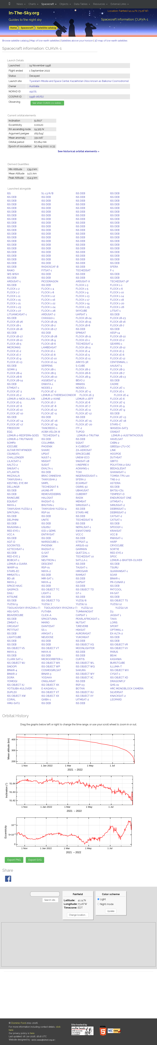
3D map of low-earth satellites (111, 40)
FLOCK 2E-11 (83, 409)
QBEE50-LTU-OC (120, 446)
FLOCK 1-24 (48, 307)
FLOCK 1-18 (117, 299)
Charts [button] (32, 4)
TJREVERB (82, 626)
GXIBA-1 (46, 699)
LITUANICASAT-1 (17, 314)
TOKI (79, 472)
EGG (9, 431)
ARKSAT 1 (47, 633)
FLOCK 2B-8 (14, 376)
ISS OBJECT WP (50, 666)
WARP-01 (12, 567)
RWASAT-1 (116, 538)
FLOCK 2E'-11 (49, 413)
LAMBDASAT (49, 347)
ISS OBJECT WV (119, 670)
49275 (32, 91)
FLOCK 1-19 (83, 303)
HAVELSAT (116, 439)
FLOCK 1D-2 (117, 340)
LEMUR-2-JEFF (84, 398)
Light (101, 899)
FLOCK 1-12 (48, 296)
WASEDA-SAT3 (119, 428)
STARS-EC (13, 571)
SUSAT (45, 464)
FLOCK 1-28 (48, 310)
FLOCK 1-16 (48, 299)
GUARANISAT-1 (119, 571)
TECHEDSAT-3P (119, 281)
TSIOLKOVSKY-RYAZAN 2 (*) (60, 607)
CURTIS (80, 659)
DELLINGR (13, 486)
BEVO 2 (80, 380)
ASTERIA (115, 483)
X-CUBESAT (83, 446)
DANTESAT (48, 626)
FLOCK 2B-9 (83, 376)
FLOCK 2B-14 (15, 380)
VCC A (10, 534)
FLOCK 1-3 (82, 285)
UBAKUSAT (82, 490)
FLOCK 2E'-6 (14, 406)
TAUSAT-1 (81, 567)
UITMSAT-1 (116, 501)
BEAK (113, 655)
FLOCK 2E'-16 (49, 420)
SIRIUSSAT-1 (83, 505)
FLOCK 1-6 (116, 288)
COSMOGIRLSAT (51, 670)
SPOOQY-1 (116, 527)
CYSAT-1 (115, 673)
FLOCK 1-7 (13, 292)
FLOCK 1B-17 (49, 329)
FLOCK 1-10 (117, 292)
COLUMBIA (47, 442)
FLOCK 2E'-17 (15, 424)
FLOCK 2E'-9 (117, 409)
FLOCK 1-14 (117, 296)
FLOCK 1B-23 (118, 318)
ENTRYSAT (48, 534)
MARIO (45, 622)
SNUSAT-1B (82, 461)
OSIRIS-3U (82, 486)
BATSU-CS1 (117, 490)
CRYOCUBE (117, 545)
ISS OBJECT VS (16, 648)
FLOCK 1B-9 (48, 340)
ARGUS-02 (82, 545)
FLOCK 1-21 (14, 303)
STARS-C (115, 424)
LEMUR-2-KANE (50, 398)
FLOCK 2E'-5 (117, 402)
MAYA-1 (11, 505)
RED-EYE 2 (116, 552)
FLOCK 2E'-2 (48, 391)
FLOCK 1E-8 (48, 354)
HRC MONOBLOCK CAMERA (127, 688)
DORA (10, 677)
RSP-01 (45, 567)
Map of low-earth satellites (45, 40)
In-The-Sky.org (24, 12)
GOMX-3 (12, 369)
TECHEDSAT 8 (84, 519)
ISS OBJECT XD (119, 677)
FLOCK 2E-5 (14, 402)
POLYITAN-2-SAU (120, 464)
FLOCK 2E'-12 (84, 413)
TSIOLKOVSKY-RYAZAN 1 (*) (23, 607)
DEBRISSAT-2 (118, 512)
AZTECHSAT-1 (15, 549)
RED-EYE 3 (13, 556)
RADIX (79, 497)
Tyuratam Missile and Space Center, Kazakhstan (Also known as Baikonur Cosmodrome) (79, 81)
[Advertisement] (78, 944)
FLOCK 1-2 (13, 288)
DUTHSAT (116, 457)
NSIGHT (46, 461)
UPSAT (45, 453)
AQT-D (11, 541)
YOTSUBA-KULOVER (19, 688)
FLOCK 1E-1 (48, 351)
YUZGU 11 (81, 604)
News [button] (20, 4)
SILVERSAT (116, 692)
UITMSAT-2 (82, 699)
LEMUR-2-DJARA (17, 563)
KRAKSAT (116, 530)
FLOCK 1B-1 (14, 325)
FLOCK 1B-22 (118, 336)
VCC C (79, 534)
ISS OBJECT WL (85, 662)
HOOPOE (115, 453)
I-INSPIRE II (82, 464)
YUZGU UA (121, 607)
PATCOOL (116, 589)
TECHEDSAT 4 (84, 343)
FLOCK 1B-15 (83, 321)
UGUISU (45, 527)
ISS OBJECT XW (16, 695)
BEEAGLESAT (118, 468)
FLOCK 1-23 (14, 307)
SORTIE (114, 549)
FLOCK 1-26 (117, 307)
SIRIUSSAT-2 (117, 505)
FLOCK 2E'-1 (117, 387)
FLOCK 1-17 (82, 299)
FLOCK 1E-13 (14, 362)
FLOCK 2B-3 (117, 369)
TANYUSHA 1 (14, 479)
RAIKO (11, 270)
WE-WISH (13, 274)
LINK (113, 450)
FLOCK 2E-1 (117, 391)
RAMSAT (81, 574)
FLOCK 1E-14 (49, 362)
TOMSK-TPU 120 (120, 475)
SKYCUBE (81, 310)
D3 (111, 611)
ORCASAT (13, 626)
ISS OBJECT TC (50, 589)
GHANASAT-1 (118, 472)
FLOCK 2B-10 (49, 376)
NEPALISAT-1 (83, 527)
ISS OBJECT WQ (85, 666)
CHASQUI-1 (48, 318)
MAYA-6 (46, 651)
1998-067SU (36, 96)
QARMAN (81, 549)
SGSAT (80, 442)
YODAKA (46, 677)
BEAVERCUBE (15, 615)
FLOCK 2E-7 (48, 402)
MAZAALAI (13, 475)
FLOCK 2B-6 (83, 373)
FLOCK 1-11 (13, 296)
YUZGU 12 (116, 604)
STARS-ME (82, 512)
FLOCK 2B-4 (14, 373)
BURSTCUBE (117, 662)
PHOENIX (46, 446)
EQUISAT (12, 501)
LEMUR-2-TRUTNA (88, 435)
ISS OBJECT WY (85, 673)
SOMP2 (11, 442)
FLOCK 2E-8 (83, 402)
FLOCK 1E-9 (14, 358)
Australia (34, 86)
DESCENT (47, 563)
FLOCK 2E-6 (117, 398)
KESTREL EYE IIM (17, 483)
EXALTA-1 (47, 468)
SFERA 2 (81, 479)
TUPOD (80, 431)
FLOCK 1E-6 (117, 354)
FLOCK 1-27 (14, 310)
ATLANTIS (13, 472)
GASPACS (12, 589)
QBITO (114, 461)
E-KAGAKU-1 (48, 688)
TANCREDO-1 (49, 428)
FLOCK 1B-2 (48, 325)
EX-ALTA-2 (116, 633)
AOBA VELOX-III (50, 431)
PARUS (114, 651)
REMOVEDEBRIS (51, 494)
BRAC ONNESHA (51, 475)
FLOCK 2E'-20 (84, 424)
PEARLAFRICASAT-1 (87, 618)
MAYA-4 (46, 582)
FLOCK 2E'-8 (48, 406)
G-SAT (45, 552)
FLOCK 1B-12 (117, 347)
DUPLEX (12, 692)
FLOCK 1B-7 (117, 325)
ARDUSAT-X (83, 281)
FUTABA (46, 611)
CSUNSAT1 (13, 453)
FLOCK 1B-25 (49, 321)
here (32, 1033)
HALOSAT (47, 497)
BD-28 (11, 578)
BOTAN (80, 688)
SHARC (45, 450)
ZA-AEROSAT (84, 450)
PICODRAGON (49, 281)
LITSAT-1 (115, 310)
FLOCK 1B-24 (84, 318)
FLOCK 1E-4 (83, 351)
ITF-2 (79, 428)
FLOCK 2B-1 (48, 369)
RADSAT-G (47, 501)
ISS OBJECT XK (50, 684)
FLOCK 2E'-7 (83, 406)
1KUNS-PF (47, 490)
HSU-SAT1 (13, 611)
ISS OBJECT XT (50, 692)
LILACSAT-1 (14, 461)
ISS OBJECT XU (85, 692)
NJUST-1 (46, 457)
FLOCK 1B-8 (83, 325)
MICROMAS (14, 347)
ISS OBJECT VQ (85, 644)
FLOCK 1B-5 (14, 343)
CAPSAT (80, 582)
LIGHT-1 (46, 593)
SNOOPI (12, 666)
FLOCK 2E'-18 (118, 420)
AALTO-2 (12, 464)
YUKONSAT (82, 637)
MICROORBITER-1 (52, 659)
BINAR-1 (115, 578)
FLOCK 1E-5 (83, 354)
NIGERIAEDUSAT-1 (86, 475)
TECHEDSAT (83, 270)
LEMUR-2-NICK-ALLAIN (21, 398)
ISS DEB (80, 193)
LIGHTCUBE (14, 637)
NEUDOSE (47, 637)
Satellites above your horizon (77, 40)
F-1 (112, 270)
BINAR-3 (46, 673)
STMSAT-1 (13, 387)
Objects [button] (64, 4)
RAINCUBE (13, 497)
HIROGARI (82, 571)
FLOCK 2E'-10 (15, 413)
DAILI (10, 593)
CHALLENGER (15, 457)
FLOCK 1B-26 (15, 321)
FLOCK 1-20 (117, 303)
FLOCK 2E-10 (15, 409)
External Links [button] (119, 4)
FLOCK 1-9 (82, 292)
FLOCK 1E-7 (14, 354)
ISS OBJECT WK (50, 662)
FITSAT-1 (46, 270)
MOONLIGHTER (85, 648)
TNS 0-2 (115, 479)
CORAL (11, 699)
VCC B (113, 534)
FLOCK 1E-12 (117, 358)
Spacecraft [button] (48, 4)
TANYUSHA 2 (49, 479)
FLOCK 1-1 (116, 285)
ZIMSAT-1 (12, 622)
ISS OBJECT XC (84, 677)
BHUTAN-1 (47, 505)
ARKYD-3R (82, 362)
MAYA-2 (46, 571)
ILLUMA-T (116, 666)
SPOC (113, 556)
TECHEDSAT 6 (49, 486)
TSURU (114, 567)
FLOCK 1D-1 (83, 340)
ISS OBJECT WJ (16, 662)
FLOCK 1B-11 (83, 347)
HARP (113, 541)
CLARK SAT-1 (15, 659)
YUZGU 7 (46, 604)
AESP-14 (115, 332)
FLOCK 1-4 (47, 288)
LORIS (113, 622)
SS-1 (44, 629)
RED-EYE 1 (13, 530)
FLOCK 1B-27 (15, 336)
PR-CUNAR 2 (117, 582)
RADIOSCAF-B (49, 266)
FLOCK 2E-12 (49, 409)
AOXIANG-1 (82, 468)
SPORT (114, 626)
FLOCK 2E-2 (14, 395)
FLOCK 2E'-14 (15, 420)
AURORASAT (83, 633)
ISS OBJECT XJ (15, 684)
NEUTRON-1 (48, 560)
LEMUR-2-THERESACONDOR (58, 395)
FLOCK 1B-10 (15, 340)
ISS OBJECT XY (85, 695)
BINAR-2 (12, 673)
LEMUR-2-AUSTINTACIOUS (127, 435)
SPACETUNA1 (49, 618)
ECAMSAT (82, 483)
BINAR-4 (12, 670)
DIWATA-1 (47, 384)
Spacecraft (27, 28)
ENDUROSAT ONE (120, 497)
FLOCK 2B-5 (48, 373)
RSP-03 (80, 684)
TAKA (113, 618)
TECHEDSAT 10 (85, 556)
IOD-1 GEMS (48, 530)
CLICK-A (46, 615)
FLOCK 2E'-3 (14, 391)
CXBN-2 (114, 442)
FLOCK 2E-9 (117, 406)
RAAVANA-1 (14, 527)
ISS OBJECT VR (119, 644)
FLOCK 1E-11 (83, 358)
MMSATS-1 (13, 574)
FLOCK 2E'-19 (49, 424)
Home (13, 28)
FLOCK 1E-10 (49, 358)
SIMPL (45, 483)
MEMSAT (81, 501)
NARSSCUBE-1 (49, 541)
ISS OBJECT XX (50, 695)
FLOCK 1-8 (47, 292)
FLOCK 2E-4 (121, 395)
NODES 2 (46, 387)
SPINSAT (81, 332)
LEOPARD (116, 699)
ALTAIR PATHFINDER (19, 450)
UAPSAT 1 (81, 314)
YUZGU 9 (12, 604)
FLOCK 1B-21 (83, 336)
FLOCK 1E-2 (14, 351)
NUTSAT (81, 622)
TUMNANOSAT (84, 611)
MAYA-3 (11, 582)
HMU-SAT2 (13, 703)
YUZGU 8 (81, 600)
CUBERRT (81, 494)
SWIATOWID (83, 530)
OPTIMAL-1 (116, 629)
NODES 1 (81, 387)
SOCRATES (13, 545)
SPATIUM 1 (13, 512)
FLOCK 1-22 (48, 303)
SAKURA (81, 670)
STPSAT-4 (82, 541)
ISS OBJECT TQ (50, 600)
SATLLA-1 (81, 560)
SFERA (114, 266)
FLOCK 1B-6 (48, 343)
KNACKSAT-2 (118, 695)
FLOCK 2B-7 (117, 373)
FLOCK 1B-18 (15, 329)
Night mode (105, 904)
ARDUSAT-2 (48, 314)
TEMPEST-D (117, 494)
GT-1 (78, 593)
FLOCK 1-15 (14, 299)
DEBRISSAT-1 (118, 508)
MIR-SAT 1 (47, 578)
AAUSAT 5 (116, 365)
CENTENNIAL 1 (119, 362)
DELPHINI (12, 519)
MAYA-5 (11, 651)
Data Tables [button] (81, 4)
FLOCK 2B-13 (118, 376)
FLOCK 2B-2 (83, 369)
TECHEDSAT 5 (50, 435)
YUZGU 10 (87, 607)
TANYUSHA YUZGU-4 (54, 508)
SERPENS (47, 365)
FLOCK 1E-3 (117, 351)
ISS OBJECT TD (85, 589)
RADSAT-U (47, 549)
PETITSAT (13, 629)
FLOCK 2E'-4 (83, 391)
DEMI (44, 556)
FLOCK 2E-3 (87, 395)
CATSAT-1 (116, 519)
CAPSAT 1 (81, 615)
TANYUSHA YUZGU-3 (19, 508)
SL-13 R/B (47, 193)
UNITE (45, 519)
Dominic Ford (18, 1023)
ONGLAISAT (48, 681)
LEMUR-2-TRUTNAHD (20, 439)
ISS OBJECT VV (119, 648)
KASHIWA (116, 659)
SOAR (113, 574)
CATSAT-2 (116, 516)
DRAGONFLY (117, 681)
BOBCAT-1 (13, 560)
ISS (9, 193)
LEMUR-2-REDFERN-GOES (23, 435)
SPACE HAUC (14, 585)
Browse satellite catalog (15, 40)
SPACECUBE (83, 453)
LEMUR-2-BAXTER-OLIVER (126, 560)
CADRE (114, 384)
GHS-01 (114, 684)
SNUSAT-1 (13, 468)
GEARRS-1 (116, 343)
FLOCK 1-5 (82, 288)
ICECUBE (12, 446)
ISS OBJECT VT (50, 648)
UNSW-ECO (83, 457)
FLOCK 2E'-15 (84, 420)
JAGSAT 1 (115, 615)
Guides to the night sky (25, 20)
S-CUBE (80, 365)
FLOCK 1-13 (82, 296)
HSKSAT (81, 629)
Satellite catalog (46, 28)
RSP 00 (45, 512)
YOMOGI (12, 681)
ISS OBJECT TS (119, 600)
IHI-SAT (114, 593)
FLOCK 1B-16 (118, 321)
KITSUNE (12, 596)
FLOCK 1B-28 (49, 336)
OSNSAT (115, 431)
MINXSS (80, 384)
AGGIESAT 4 (48, 380)
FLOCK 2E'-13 (118, 417)
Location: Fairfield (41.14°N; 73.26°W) (128, 10)
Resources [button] (99, 4)
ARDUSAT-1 (14, 281)
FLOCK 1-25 (83, 307)
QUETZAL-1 (83, 552)
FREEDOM (13, 428)
